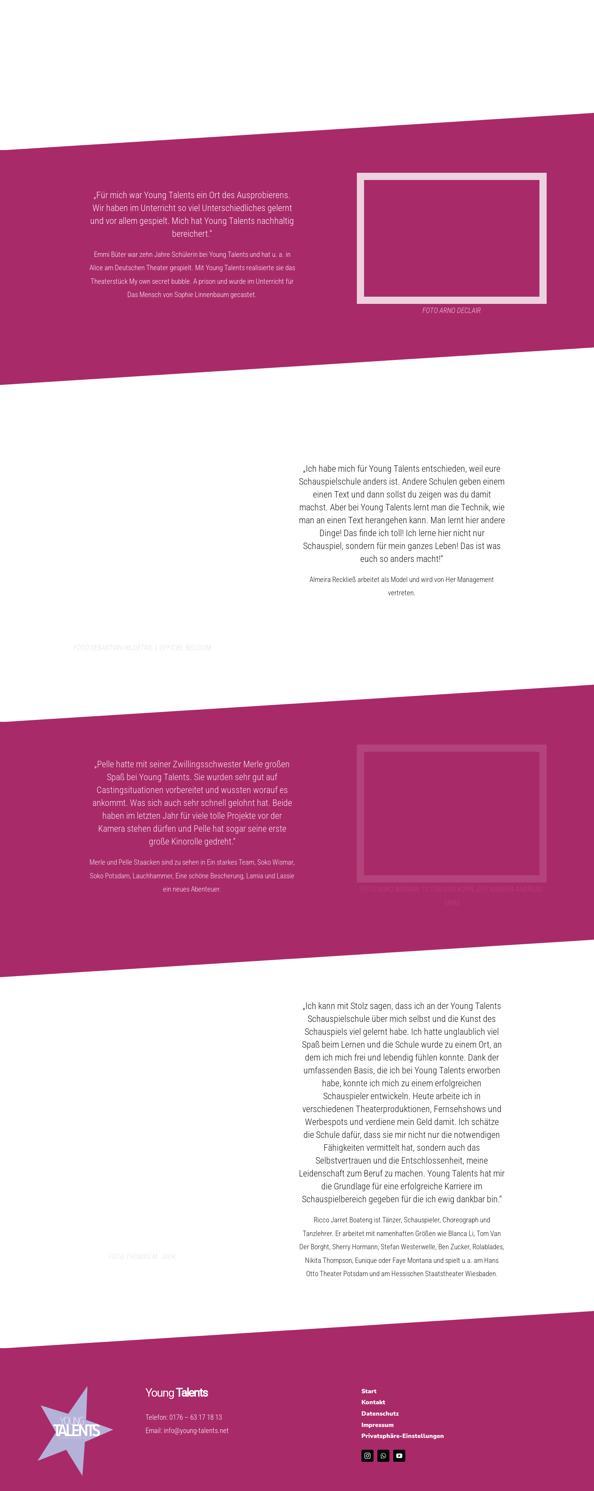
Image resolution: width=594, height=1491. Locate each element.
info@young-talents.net (196, 1430)
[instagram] (367, 1456)
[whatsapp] (383, 1456)
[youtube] (399, 1456)
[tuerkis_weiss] (75, 1389)
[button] (458, 1436)
